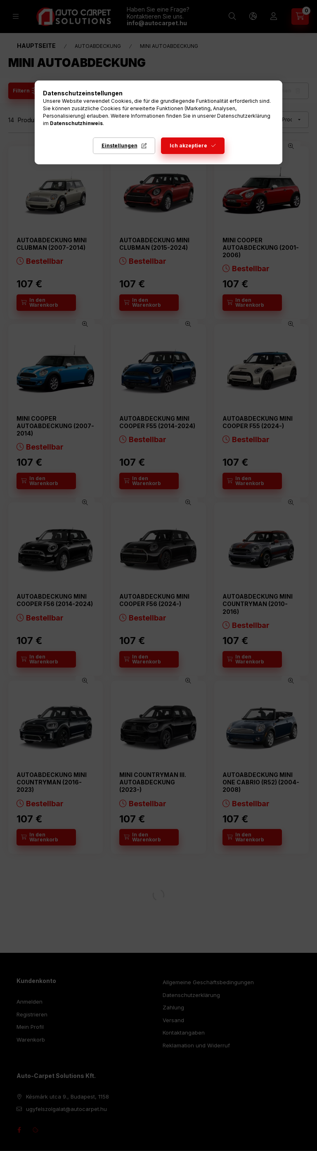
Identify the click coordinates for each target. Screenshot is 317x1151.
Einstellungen (119, 145)
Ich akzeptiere (188, 145)
